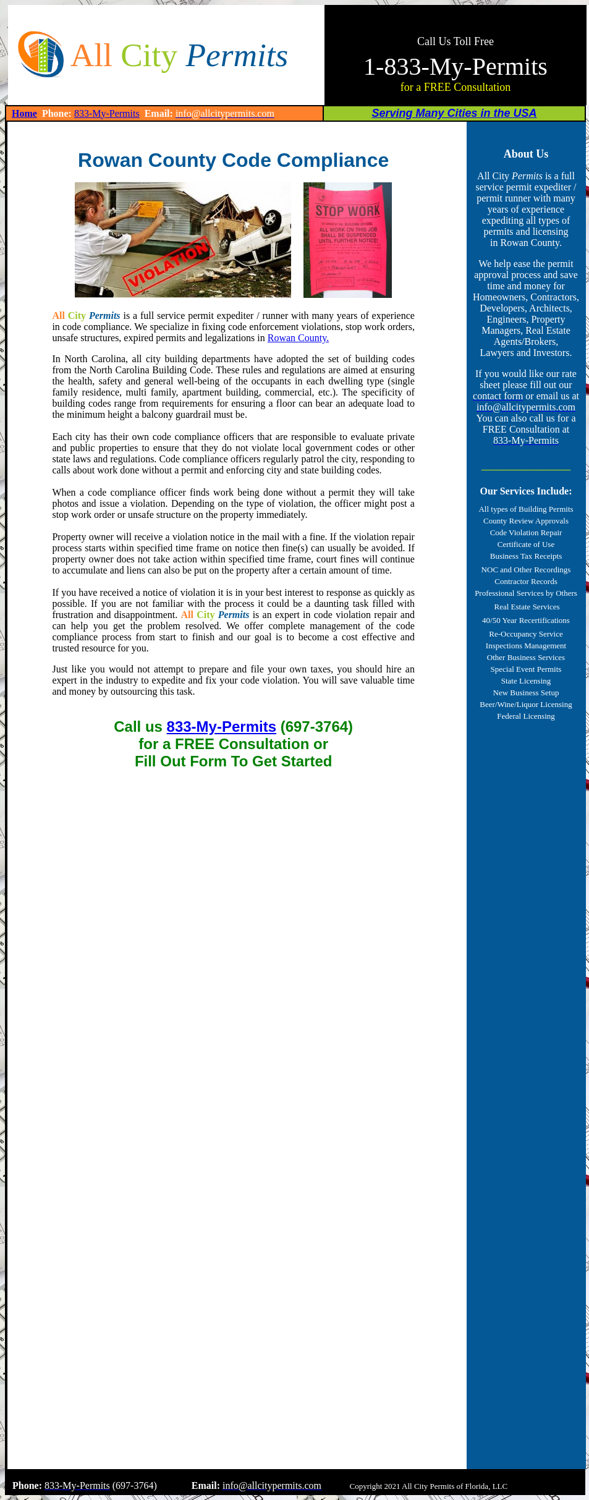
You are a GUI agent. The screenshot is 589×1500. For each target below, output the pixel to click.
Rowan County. (298, 338)
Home (24, 113)
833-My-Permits (107, 113)
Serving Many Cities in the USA (453, 113)
